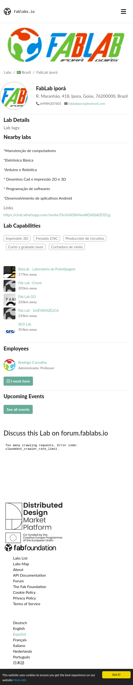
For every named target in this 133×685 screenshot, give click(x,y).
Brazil (24, 72)
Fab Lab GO (27, 297)
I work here (18, 381)
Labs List (20, 558)
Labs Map (21, 563)
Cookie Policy (24, 592)
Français (20, 639)
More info (19, 681)
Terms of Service (26, 603)
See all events (18, 409)
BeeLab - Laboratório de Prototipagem (46, 269)
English (19, 628)
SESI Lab (24, 324)
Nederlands (22, 651)
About (18, 569)
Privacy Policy (24, 598)
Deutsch (20, 622)
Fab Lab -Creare (30, 283)
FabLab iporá (46, 72)
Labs (7, 72)
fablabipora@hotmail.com (86, 103)
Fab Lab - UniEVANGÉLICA (38, 310)
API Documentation (29, 575)
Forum (18, 581)
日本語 (18, 662)
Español (19, 634)
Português (21, 657)
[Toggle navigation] (123, 11)
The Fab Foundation (29, 586)
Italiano (19, 645)
